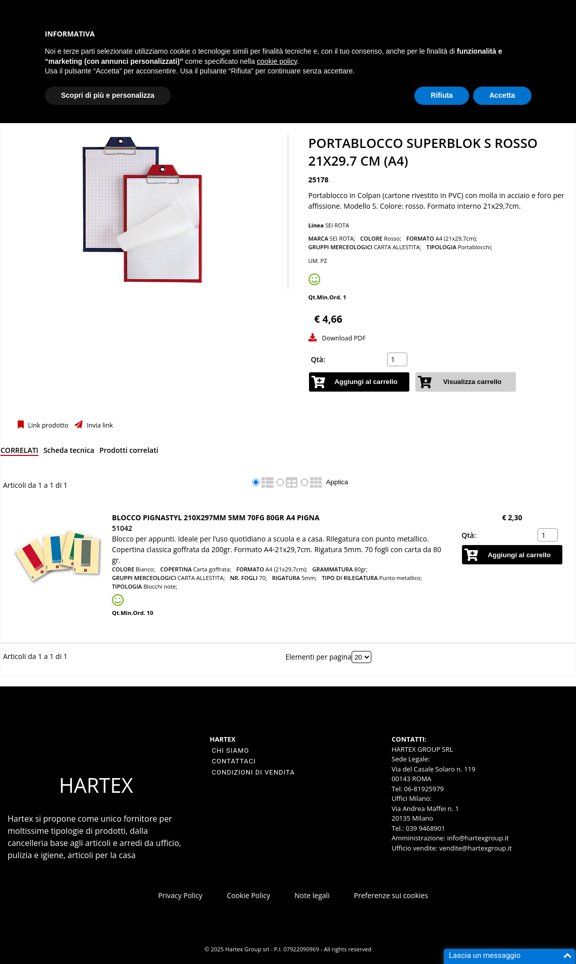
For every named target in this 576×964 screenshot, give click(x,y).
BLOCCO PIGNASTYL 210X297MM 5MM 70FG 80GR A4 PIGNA (216, 517)
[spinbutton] (398, 360)
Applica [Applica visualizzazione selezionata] (337, 482)
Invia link (99, 425)
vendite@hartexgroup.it (475, 848)
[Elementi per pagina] (361, 657)
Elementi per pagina (319, 657)
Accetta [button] (502, 95)
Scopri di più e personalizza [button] (108, 95)
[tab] (20, 452)
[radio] (255, 482)
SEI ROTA (337, 225)
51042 (122, 528)
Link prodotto (47, 425)
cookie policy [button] (277, 61)
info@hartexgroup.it (477, 837)
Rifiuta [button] (442, 95)
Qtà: (318, 359)
